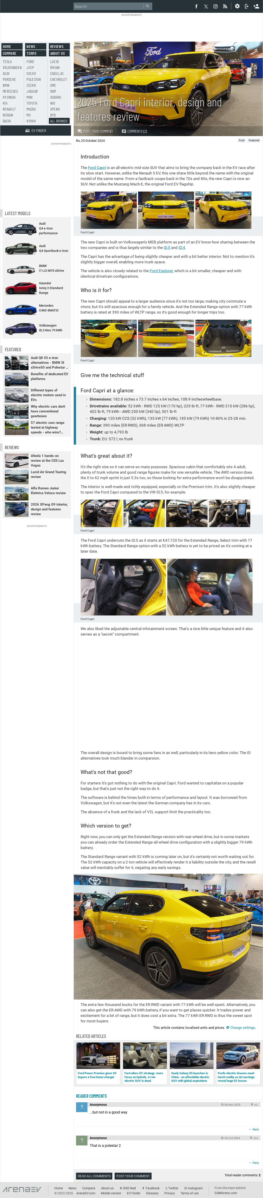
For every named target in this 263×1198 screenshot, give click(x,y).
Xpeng (55, 108)
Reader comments (91, 1096)
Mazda (31, 108)
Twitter (173, 1188)
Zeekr (31, 85)
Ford (30, 61)
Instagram (195, 1188)
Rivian (55, 67)
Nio (52, 103)
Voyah (31, 120)
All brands (59, 120)
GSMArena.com (226, 1193)
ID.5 (167, 247)
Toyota (31, 103)
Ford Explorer (161, 271)
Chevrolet (58, 79)
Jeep (30, 67)
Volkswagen (12, 67)
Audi (6, 73)
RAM (53, 91)
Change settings (240, 1028)
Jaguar (32, 91)
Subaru (56, 97)
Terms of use (190, 1193)
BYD (53, 114)
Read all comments (94, 1176)
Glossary (152, 1193)
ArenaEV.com (85, 1193)
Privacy (169, 1193)
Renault (9, 108)
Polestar (33, 79)
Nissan (8, 114)
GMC (53, 85)
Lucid (54, 61)
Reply (255, 1129)
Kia (5, 103)
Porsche (9, 79)
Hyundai (9, 97)
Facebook (153, 1188)
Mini (29, 97)
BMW (6, 85)
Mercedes (10, 91)
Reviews (56, 46)
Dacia (7, 120)
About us (57, 53)
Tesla (7, 61)
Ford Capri (97, 167)
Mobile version (111, 1193)
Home (7, 46)
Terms (31, 53)
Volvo (31, 73)
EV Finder (133, 1193)
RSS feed (129, 1188)
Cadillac (57, 73)
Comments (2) (134, 131)
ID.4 (182, 247)
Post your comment (95, 131)
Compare (9, 53)
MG (28, 114)
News (30, 46)
